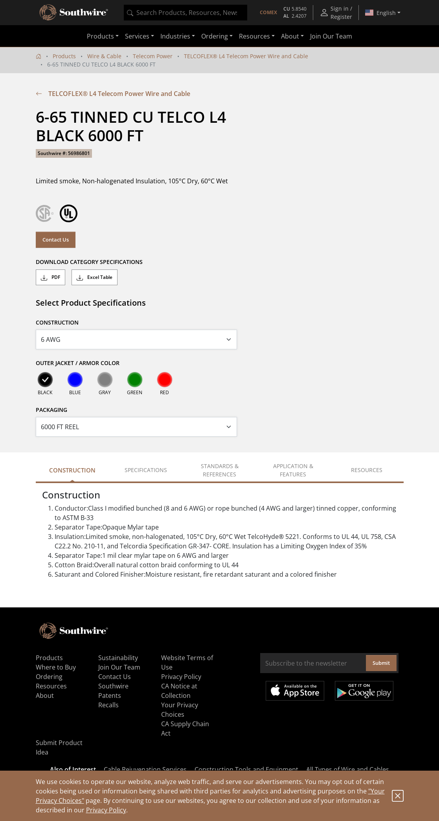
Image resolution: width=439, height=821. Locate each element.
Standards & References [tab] (220, 470)
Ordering (49, 676)
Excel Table (94, 277)
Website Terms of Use (187, 662)
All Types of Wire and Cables (347, 769)
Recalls (108, 705)
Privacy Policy (106, 810)
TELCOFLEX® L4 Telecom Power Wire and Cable (246, 56)
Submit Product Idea (59, 747)
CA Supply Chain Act (185, 729)
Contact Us (55, 239)
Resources (51, 686)
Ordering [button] (214, 36)
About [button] (290, 36)
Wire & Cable (104, 56)
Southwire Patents (113, 691)
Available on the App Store (295, 691)
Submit (381, 662)
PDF (50, 277)
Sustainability (118, 657)
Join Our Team (331, 36)
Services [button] (137, 36)
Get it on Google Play (364, 691)
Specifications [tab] (146, 470)
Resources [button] (254, 36)
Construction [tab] (72, 470)
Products (64, 56)
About (45, 695)
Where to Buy (56, 667)
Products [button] (100, 36)
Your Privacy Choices (179, 710)
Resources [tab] (366, 470)
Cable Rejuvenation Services (145, 769)
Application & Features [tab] (293, 470)
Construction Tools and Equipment (246, 769)
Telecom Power (153, 56)
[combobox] (185, 12)
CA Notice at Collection (179, 691)
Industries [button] (175, 36)
